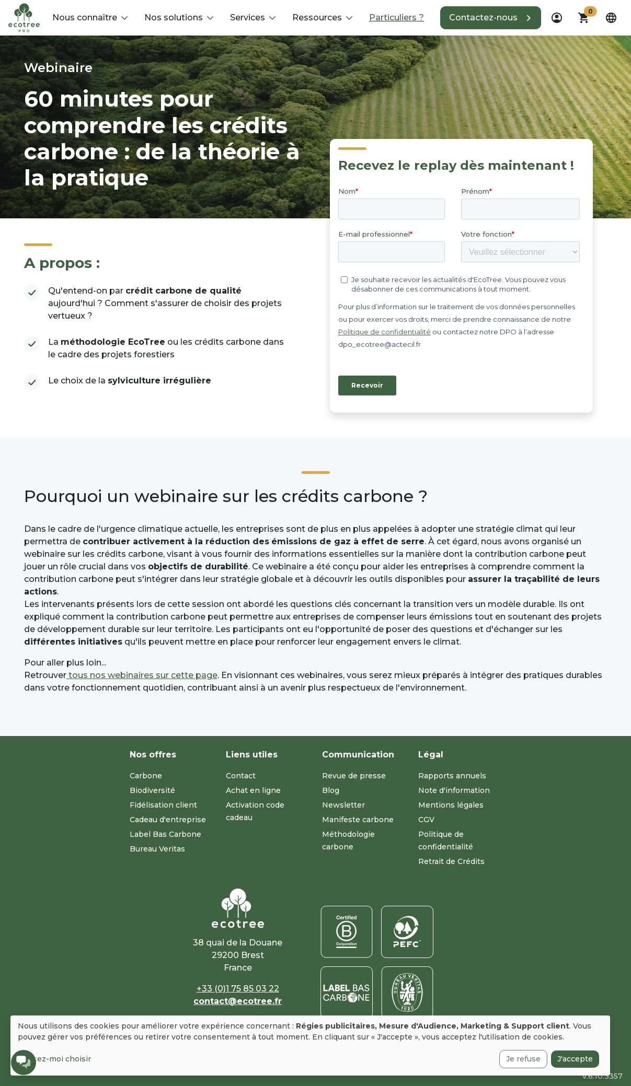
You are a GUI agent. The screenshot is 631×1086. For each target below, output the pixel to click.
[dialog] (310, 1045)
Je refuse (523, 1059)
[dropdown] (556, 17)
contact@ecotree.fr (237, 1001)
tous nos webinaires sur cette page (141, 675)
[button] (90, 17)
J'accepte (575, 1059)
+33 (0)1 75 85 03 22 (238, 989)
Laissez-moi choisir (54, 1059)
